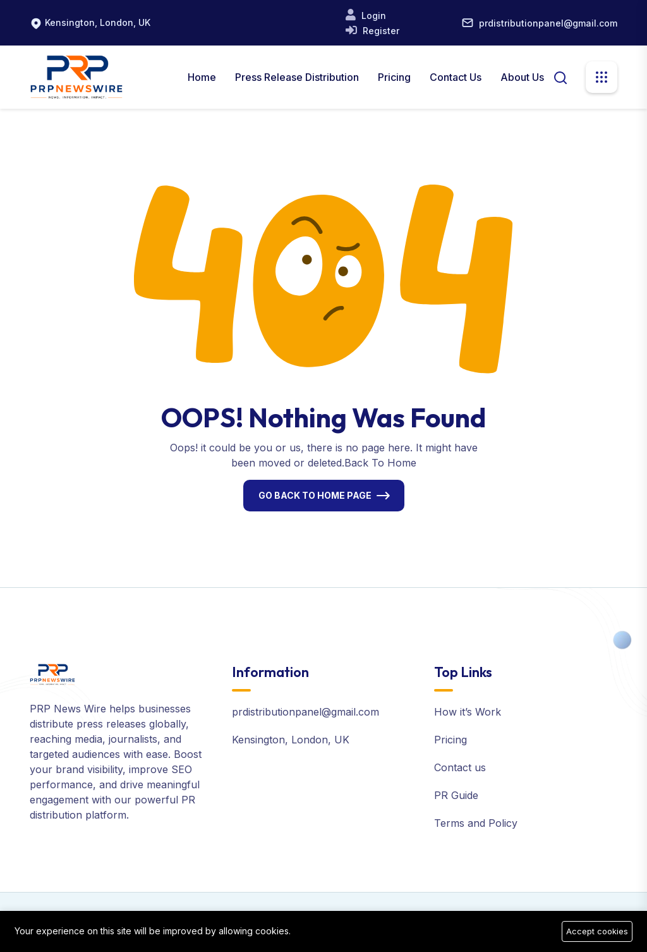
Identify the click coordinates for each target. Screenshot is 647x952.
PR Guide (456, 795)
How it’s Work (467, 711)
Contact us (460, 767)
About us (522, 77)
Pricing (394, 77)
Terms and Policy (475, 823)
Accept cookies (597, 931)
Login (372, 15)
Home (202, 77)
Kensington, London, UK (97, 22)
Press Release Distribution (297, 77)
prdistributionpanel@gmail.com (548, 23)
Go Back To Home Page (315, 495)
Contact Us (455, 77)
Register (379, 30)
